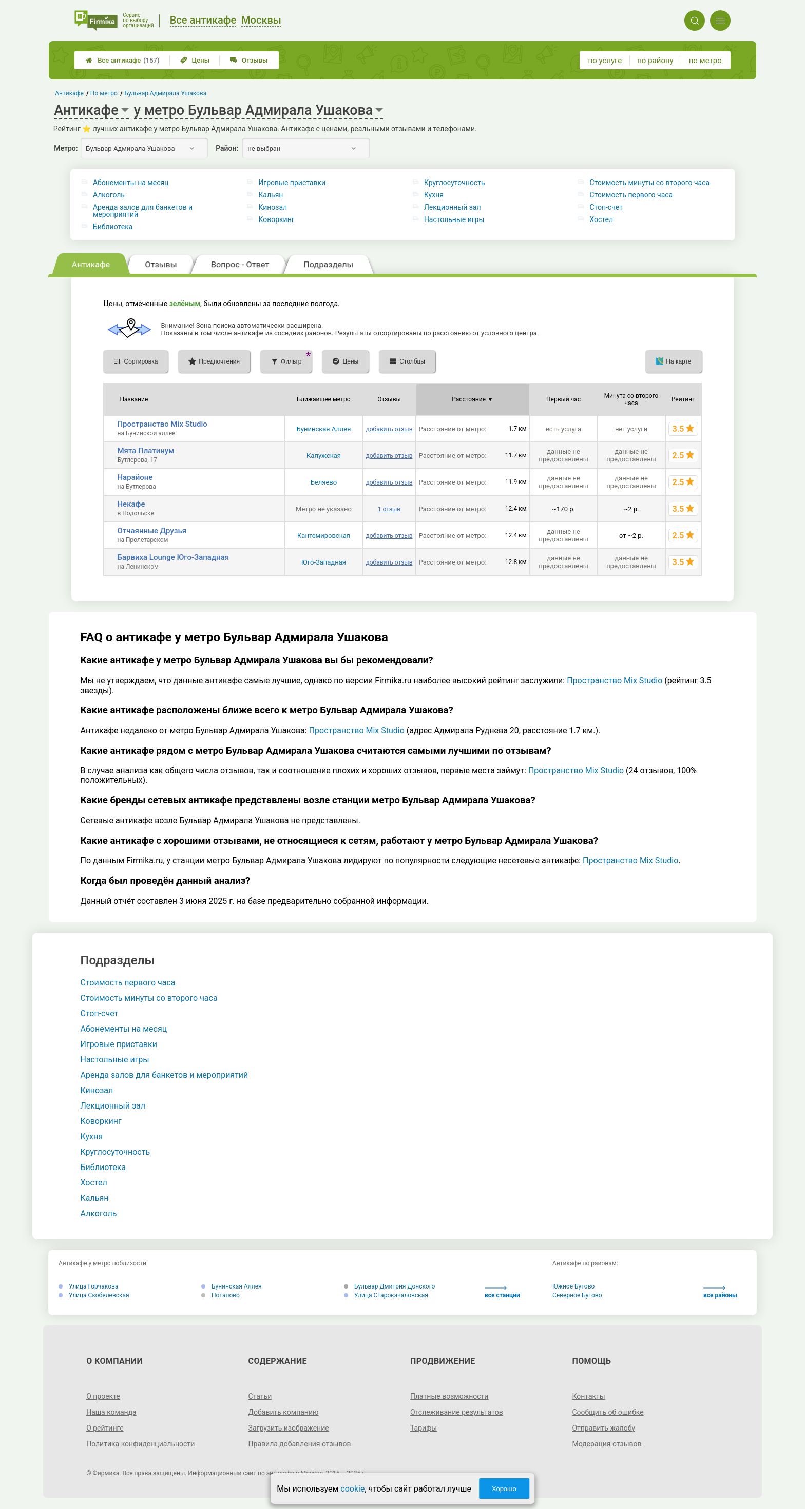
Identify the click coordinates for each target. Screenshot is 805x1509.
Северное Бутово (577, 1295)
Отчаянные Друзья (151, 530)
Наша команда (111, 1412)
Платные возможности (449, 1396)
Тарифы (423, 1428)
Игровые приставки (291, 182)
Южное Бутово (573, 1286)
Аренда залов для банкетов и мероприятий (143, 211)
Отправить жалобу (603, 1428)
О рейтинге (105, 1428)
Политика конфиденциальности (140, 1444)
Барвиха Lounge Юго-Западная (173, 557)
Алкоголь (109, 194)
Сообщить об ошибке (607, 1412)
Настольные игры (454, 219)
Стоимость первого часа (631, 194)
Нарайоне (134, 477)
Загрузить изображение (288, 1428)
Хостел (601, 219)
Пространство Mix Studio (162, 424)
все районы (720, 1292)
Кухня (434, 194)
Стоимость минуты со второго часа (649, 182)
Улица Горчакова (88, 1286)
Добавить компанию (283, 1412)
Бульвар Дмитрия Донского (389, 1286)
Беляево (324, 482)
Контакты (588, 1396)
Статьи (260, 1396)
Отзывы (248, 60)
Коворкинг (276, 219)
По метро (104, 93)
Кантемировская (323, 535)
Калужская (323, 455)
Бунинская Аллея (324, 429)
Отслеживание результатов (456, 1412)
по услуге (605, 60)
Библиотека (112, 226)
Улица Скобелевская (94, 1295)
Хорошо (504, 1489)
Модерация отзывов (606, 1444)
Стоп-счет (606, 207)
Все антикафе (122, 60)
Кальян (270, 194)
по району (655, 60)
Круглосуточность (454, 182)
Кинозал (272, 207)
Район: (227, 148)
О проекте (103, 1396)
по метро (705, 60)
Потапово (220, 1295)
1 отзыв (389, 509)
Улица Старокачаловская (386, 1295)
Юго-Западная (323, 562)
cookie (352, 1489)
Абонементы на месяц (131, 182)
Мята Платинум (145, 450)
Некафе (131, 504)
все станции (502, 1292)
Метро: (66, 148)
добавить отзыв (389, 429)
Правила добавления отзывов (299, 1444)
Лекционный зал (452, 207)
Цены (195, 60)
